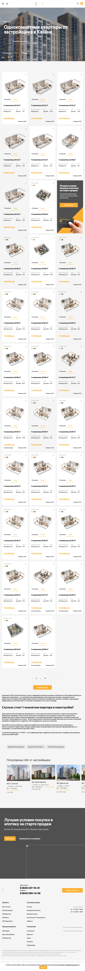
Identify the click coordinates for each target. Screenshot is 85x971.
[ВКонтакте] (70, 921)
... (40, 678)
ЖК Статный (6, 907)
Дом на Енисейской (8, 934)
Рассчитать (68, 205)
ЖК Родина (5, 931)
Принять (43, 967)
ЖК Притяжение (7, 910)
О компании (30, 931)
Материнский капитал (34, 910)
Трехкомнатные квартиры (56, 747)
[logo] (42, 4)
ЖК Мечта (5, 917)
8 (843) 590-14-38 (30, 893)
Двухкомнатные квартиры (16, 747)
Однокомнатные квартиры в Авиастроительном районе (36, 747)
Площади (26, 53)
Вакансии (30, 934)
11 (45, 678)
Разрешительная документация (73, 931)
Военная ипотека (32, 914)
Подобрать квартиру (20, 41)
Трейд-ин (30, 921)
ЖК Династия (6, 914)
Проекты (5, 902)
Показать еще (42, 687)
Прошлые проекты (9, 926)
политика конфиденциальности (68, 965)
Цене (16, 53)
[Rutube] (76, 921)
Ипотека (29, 907)
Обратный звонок (72, 890)
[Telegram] (81, 921)
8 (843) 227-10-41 (30, 887)
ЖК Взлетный (6, 938)
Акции (29, 938)
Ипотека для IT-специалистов (36, 917)
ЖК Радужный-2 (7, 921)
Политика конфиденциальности (73, 927)
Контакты (30, 941)
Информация (31, 945)
